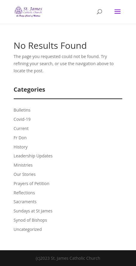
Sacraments (25, 201)
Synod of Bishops (30, 220)
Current (21, 128)
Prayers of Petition (32, 183)
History (21, 147)
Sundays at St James (33, 211)
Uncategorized (28, 229)
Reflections (24, 192)
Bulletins (22, 110)
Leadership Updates (33, 156)
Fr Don (20, 137)
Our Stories (25, 174)
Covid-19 (22, 119)
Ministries (23, 165)
